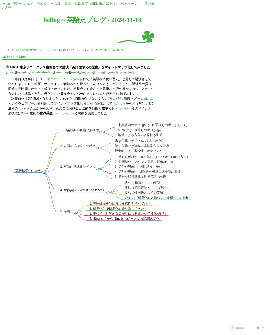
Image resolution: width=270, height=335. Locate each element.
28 (113, 49)
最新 (67, 3)
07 (27, 49)
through (101, 72)
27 (109, 49)
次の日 (55, 3)
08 (31, 49)
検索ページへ (131, 3)
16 (64, 49)
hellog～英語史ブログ (17, 3)
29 (117, 49)
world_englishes (82, 72)
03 (11, 49)
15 (60, 49)
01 (3, 49)
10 (40, 49)
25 (100, 49)
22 (88, 49)
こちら (121, 103)
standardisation (42, 72)
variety (114, 72)
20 (80, 49)
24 (96, 49)
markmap (147, 98)
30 (121, 49)
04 (15, 49)
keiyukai (23, 72)
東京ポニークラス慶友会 (65, 79)
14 (56, 49)
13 (52, 49)
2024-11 (111, 3)
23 (92, 49)
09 (35, 49)
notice (11, 72)
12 (48, 49)
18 (72, 49)
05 (19, 49)
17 (68, 49)
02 (7, 49)
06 (23, 49)
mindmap (62, 72)
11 (43, 49)
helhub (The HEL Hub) (90, 3)
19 (76, 49)
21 (84, 49)
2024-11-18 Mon (14, 56)
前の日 (41, 3)
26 (105, 49)
